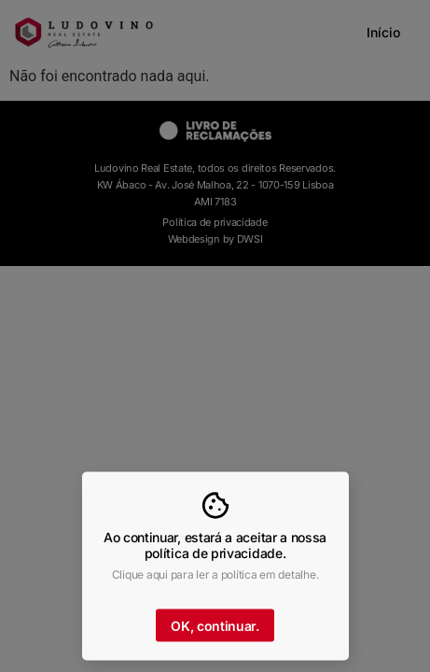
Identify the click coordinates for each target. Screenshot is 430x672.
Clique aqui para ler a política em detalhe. (215, 578)
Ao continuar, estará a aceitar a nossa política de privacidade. (215, 550)
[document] (215, 336)
